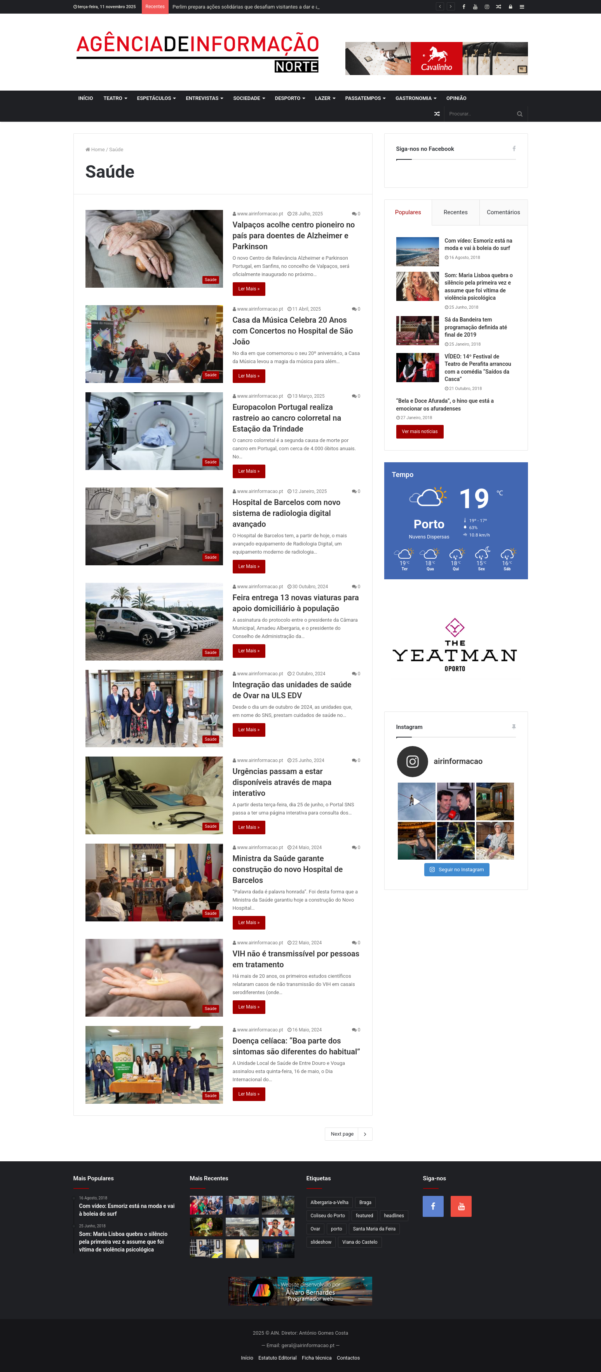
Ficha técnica (317, 1358)
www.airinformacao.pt (258, 214)
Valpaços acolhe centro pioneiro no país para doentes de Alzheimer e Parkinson (294, 235)
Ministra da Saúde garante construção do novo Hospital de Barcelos (288, 869)
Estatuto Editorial (277, 1358)
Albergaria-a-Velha (330, 1202)
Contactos (348, 1358)
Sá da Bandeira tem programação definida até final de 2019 (476, 327)
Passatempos (363, 98)
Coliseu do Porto (328, 1215)
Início (85, 98)
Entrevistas (202, 98)
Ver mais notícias (420, 431)
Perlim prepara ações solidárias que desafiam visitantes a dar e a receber (254, 7)
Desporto (288, 98)
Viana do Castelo (359, 1242)
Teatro (112, 98)
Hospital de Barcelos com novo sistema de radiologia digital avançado (287, 513)
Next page (348, 1134)
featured (364, 1215)
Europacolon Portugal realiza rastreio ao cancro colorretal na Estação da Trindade (287, 417)
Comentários (503, 212)
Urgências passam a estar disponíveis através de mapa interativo (282, 782)
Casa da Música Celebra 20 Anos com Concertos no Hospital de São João (293, 330)
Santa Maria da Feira (374, 1229)
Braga (365, 1202)
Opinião (456, 98)
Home (95, 149)
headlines (394, 1215)
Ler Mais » (249, 289)
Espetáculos (154, 98)
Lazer (322, 98)
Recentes (456, 212)
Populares (408, 212)
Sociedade (246, 98)
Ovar (316, 1229)
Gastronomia (413, 98)
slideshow (321, 1242)
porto (336, 1229)
